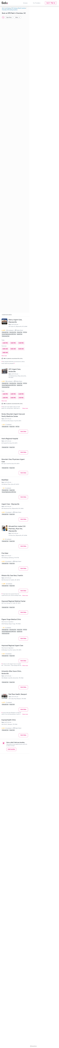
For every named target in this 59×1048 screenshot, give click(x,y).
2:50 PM (5, 397)
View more (4, 355)
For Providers (36, 3)
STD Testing (14, 8)
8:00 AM (5, 349)
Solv (3, 8)
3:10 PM (21, 397)
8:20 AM (13, 349)
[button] (31, 17)
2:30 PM (13, 394)
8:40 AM (21, 349)
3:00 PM (13, 397)
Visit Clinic (23, 431)
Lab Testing (8, 8)
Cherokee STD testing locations (9, 9)
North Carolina (22, 8)
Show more (25, 408)
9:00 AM (5, 352)
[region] (44, 527)
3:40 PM (21, 343)
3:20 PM (13, 343)
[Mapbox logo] (33, 1046)
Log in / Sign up (50, 3)
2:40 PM (5, 343)
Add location (11, 749)
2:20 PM (5, 394)
